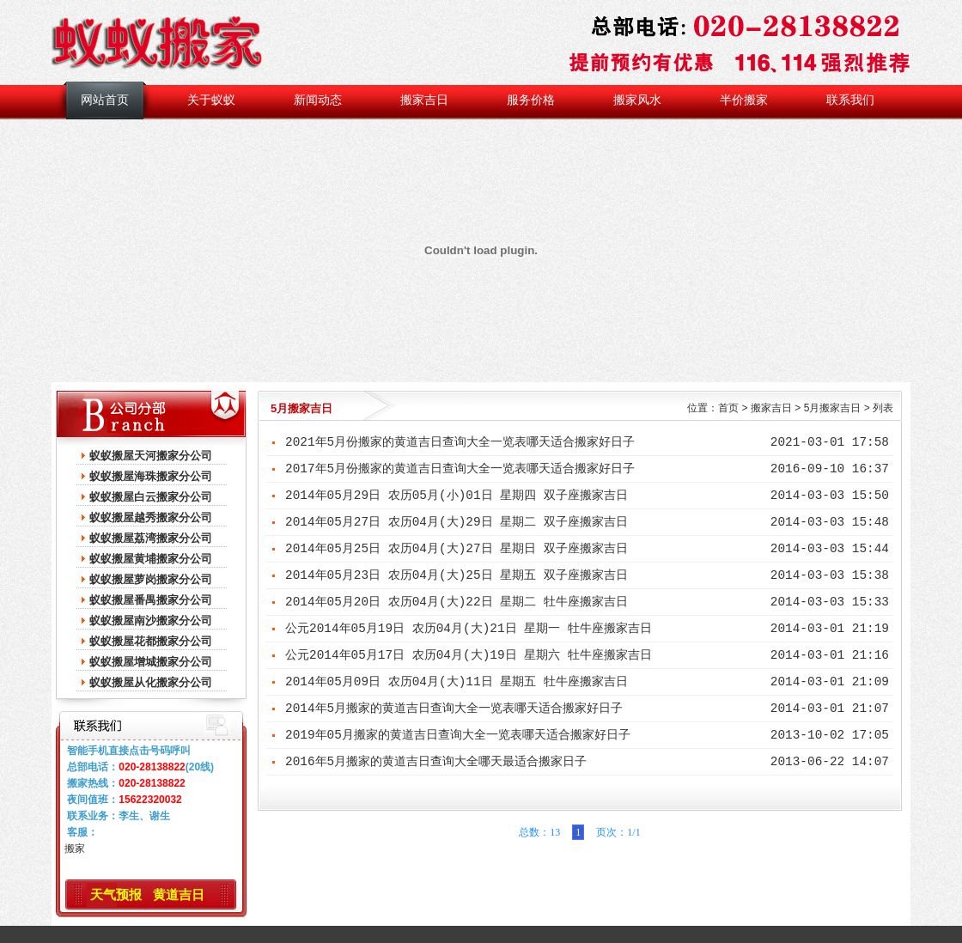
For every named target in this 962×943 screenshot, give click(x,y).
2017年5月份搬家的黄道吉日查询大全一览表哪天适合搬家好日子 (460, 469)
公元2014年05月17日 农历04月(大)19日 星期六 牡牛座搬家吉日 (468, 655)
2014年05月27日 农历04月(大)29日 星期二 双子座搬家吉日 (456, 522)
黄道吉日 (178, 894)
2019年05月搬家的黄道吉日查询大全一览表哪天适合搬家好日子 (457, 735)
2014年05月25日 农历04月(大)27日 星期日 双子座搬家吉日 (456, 549)
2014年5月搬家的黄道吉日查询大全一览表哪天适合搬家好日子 (454, 708)
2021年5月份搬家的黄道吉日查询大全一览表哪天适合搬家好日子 (460, 442)
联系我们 (850, 100)
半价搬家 (744, 100)
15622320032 (150, 800)
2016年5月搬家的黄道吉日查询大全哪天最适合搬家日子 (436, 762)
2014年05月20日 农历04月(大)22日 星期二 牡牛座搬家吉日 (456, 602)
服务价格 (531, 100)
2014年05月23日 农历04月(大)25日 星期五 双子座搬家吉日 (456, 575)
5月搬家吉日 (833, 408)
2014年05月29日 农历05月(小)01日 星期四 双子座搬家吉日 (456, 495)
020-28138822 (152, 767)
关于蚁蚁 (211, 100)
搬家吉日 (424, 100)
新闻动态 (318, 100)
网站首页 (105, 100)
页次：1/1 (615, 832)
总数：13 (539, 832)
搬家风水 (637, 100)
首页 (728, 408)
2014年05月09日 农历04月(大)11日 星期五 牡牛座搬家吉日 (456, 682)
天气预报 (116, 894)
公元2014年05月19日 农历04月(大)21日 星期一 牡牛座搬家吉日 (468, 629)
